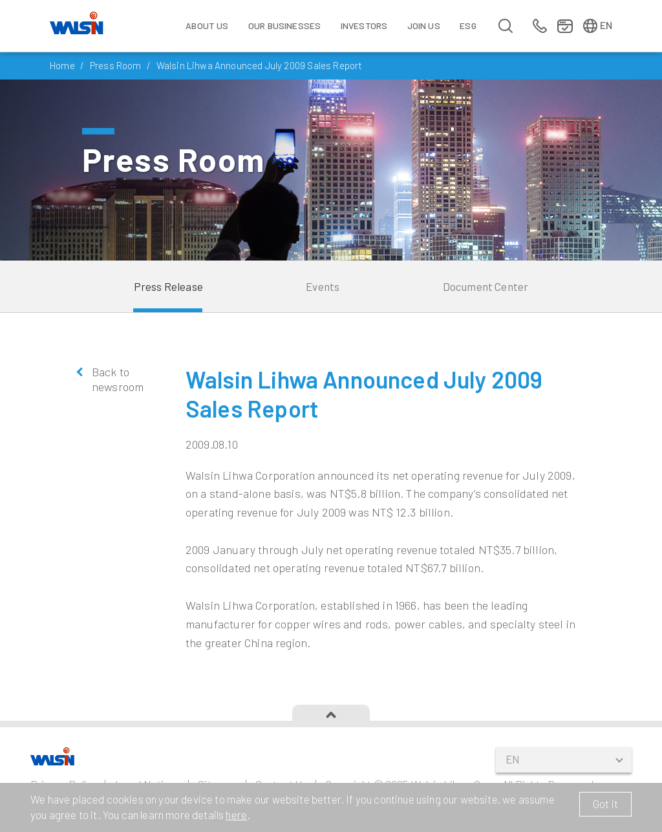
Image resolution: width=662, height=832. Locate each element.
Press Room (116, 65)
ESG (468, 25)
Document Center (486, 286)
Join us (423, 25)
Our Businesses (284, 25)
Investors (364, 25)
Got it (605, 803)
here (236, 814)
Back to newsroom (118, 379)
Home (62, 65)
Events (322, 286)
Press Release (168, 286)
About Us (207, 25)
